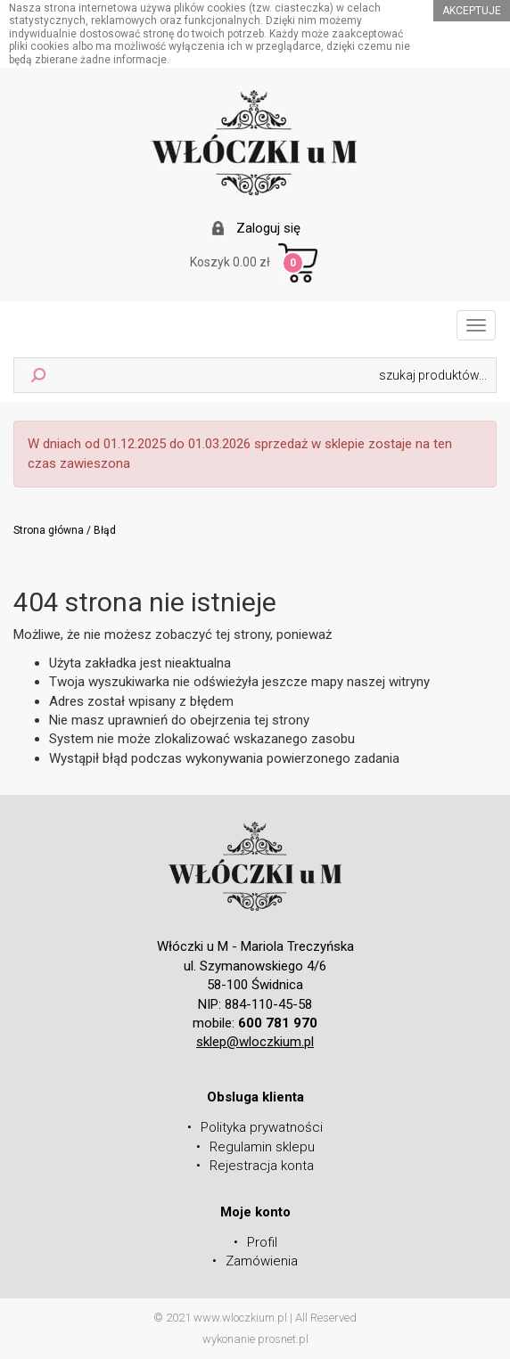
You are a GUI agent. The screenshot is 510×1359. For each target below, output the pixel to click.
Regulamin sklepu (262, 1147)
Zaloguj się (268, 228)
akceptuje (471, 10)
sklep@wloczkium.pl (255, 1042)
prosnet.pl (283, 1339)
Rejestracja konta (262, 1166)
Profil (262, 1242)
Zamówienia (262, 1261)
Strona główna (48, 530)
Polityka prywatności (262, 1127)
